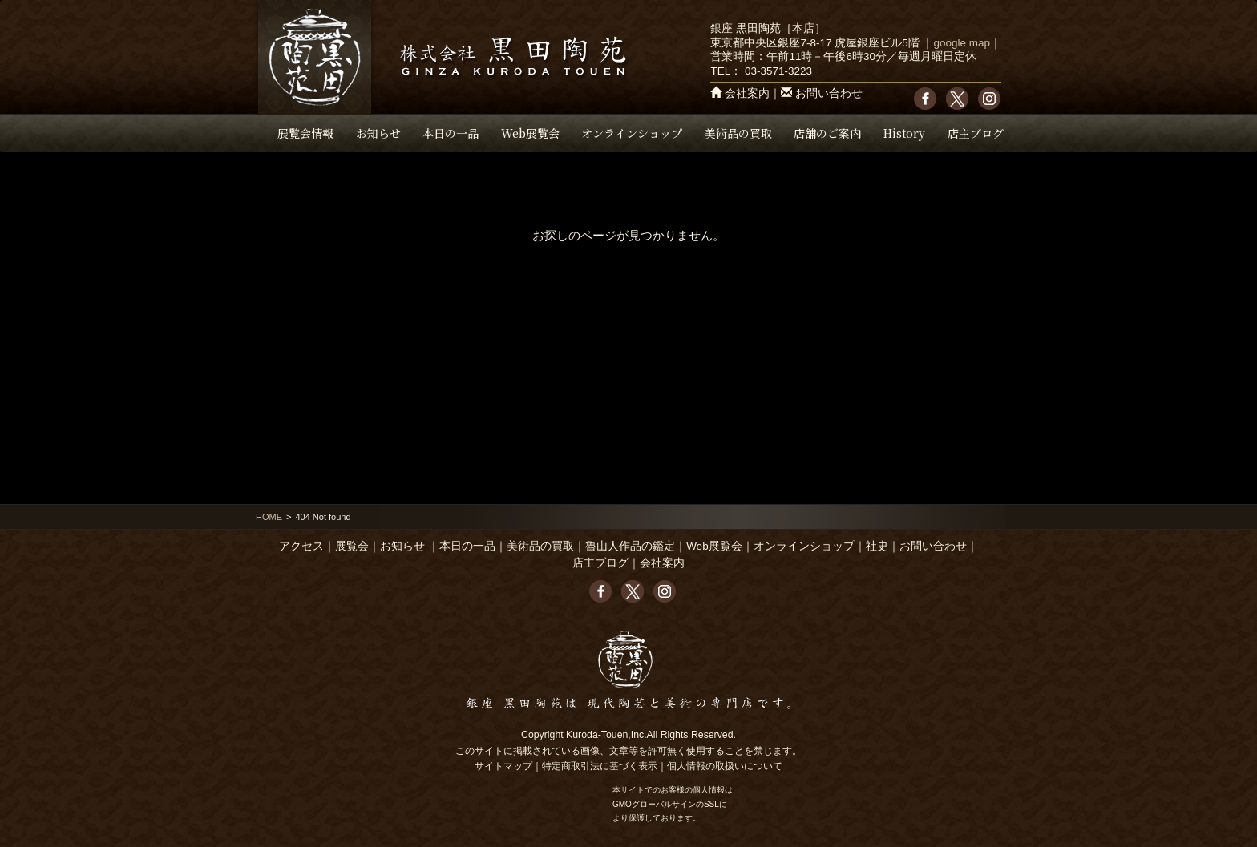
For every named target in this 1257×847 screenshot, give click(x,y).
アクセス (301, 546)
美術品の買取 (738, 133)
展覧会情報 (305, 133)
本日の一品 (450, 133)
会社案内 (747, 93)
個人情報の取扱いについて (724, 766)
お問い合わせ (829, 93)
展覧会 (352, 546)
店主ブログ (976, 133)
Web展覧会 (530, 133)
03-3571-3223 (778, 71)
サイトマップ (503, 766)
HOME (269, 517)
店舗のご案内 (827, 133)
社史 (877, 546)
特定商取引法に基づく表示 (599, 766)
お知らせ (378, 133)
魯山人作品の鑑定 (630, 546)
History (904, 133)
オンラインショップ (631, 133)
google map (961, 43)
